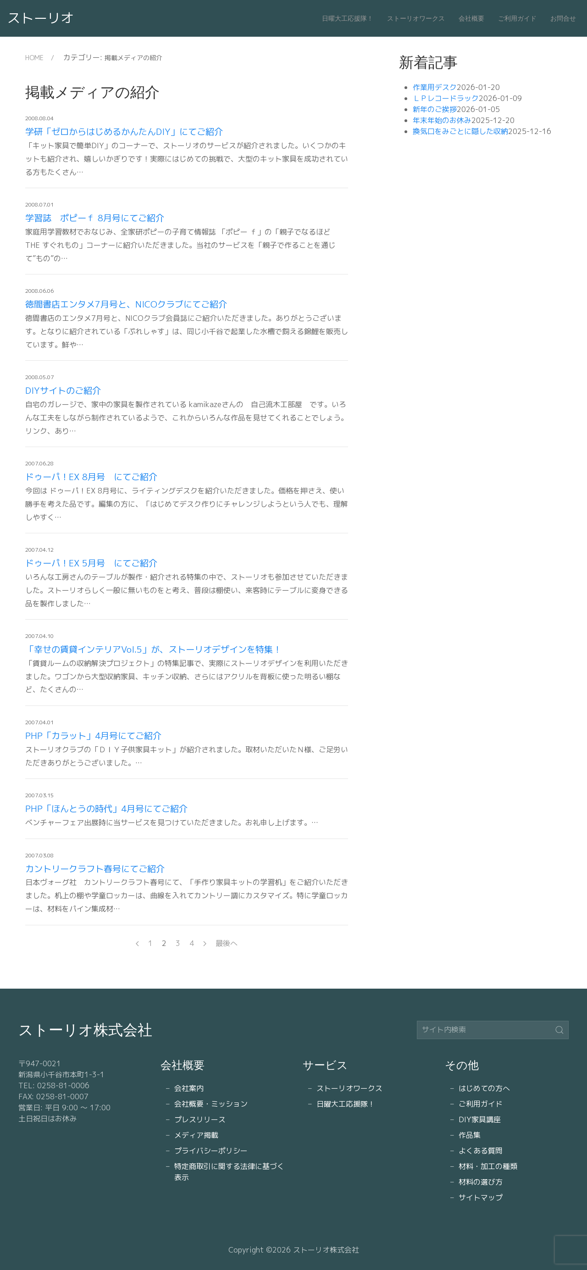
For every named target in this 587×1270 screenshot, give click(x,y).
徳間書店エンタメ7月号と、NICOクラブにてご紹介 (126, 304)
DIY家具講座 (480, 1119)
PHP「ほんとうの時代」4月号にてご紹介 (106, 808)
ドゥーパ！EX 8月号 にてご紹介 (91, 476)
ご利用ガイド (517, 18)
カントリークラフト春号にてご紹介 (95, 868)
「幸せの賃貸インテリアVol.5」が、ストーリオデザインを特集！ (153, 649)
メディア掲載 (196, 1135)
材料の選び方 (481, 1182)
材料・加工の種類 (488, 1166)
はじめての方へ (484, 1088)
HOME (34, 57)
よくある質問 (481, 1151)
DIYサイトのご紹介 (63, 390)
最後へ (227, 943)
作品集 (470, 1135)
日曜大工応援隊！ (347, 18)
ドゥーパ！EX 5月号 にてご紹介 (91, 563)
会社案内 (189, 1088)
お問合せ (563, 18)
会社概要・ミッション (211, 1104)
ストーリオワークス (416, 18)
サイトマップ (481, 1197)
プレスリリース (200, 1119)
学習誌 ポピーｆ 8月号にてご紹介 (94, 218)
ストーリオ (40, 18)
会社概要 (471, 18)
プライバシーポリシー (211, 1151)
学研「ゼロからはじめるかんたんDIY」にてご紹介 (124, 131)
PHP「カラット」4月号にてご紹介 (93, 735)
